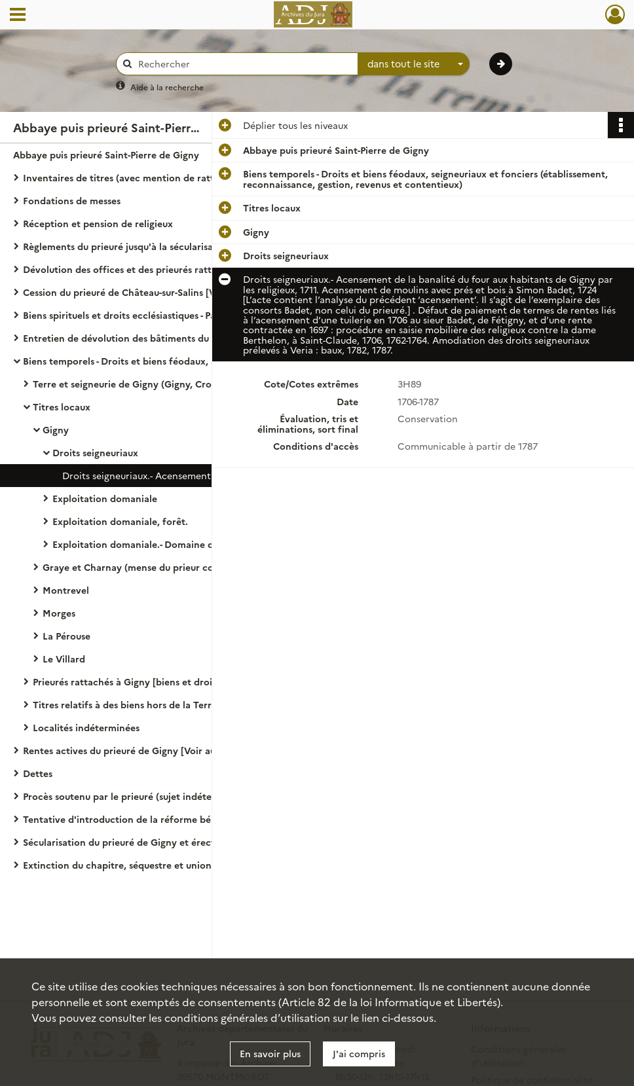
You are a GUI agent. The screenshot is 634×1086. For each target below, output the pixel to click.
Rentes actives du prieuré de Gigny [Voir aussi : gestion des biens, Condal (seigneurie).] (154, 750)
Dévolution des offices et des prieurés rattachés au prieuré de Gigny (154, 269)
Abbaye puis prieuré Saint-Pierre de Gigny (106, 154)
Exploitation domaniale (104, 498)
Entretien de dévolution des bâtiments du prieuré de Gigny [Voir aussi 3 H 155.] (154, 337)
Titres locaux (61, 406)
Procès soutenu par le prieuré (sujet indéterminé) (131, 796)
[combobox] (414, 64)
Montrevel (66, 589)
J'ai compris (359, 1053)
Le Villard (64, 658)
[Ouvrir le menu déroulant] (18, 16)
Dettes (37, 773)
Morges (59, 612)
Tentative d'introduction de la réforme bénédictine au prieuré (154, 818)
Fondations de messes (72, 200)
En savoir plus (270, 1053)
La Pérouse (66, 635)
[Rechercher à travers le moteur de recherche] (243, 64)
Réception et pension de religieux (98, 223)
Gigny (56, 429)
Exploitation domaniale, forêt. (120, 521)
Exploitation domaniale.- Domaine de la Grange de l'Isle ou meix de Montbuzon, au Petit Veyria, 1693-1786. (183, 544)
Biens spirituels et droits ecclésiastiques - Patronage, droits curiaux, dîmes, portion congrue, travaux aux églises (154, 314)
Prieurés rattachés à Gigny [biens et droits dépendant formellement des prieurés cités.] (164, 681)
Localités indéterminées (86, 727)
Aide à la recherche (167, 86)
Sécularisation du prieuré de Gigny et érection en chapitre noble (154, 841)
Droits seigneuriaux (95, 452)
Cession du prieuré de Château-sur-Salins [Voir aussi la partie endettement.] (154, 292)
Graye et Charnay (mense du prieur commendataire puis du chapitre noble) (174, 566)
